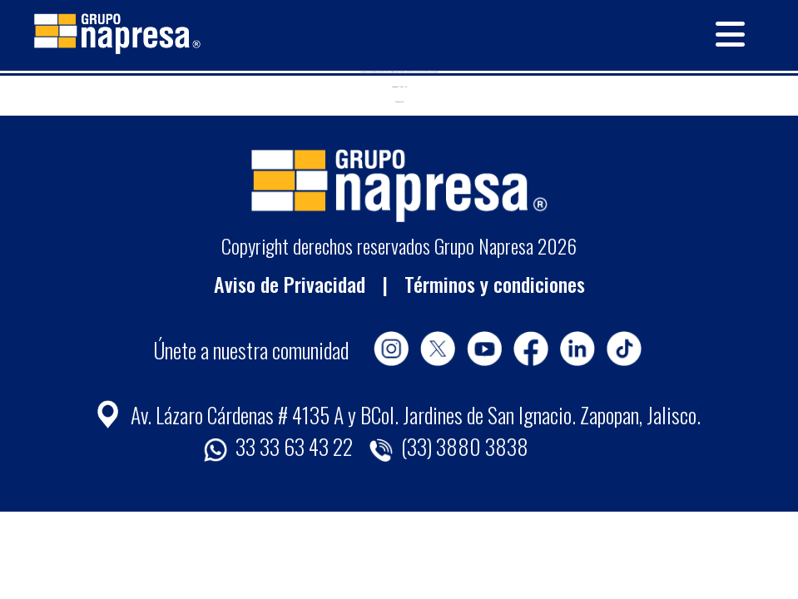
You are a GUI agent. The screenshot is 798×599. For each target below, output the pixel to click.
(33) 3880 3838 (448, 446)
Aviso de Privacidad (289, 284)
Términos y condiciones (494, 284)
